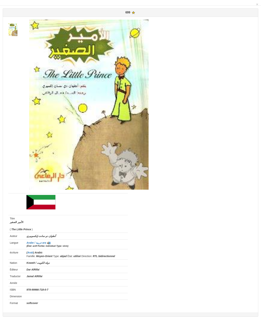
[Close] (257, 4)
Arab (30, 252)
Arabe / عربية (34, 242)
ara (44, 242)
